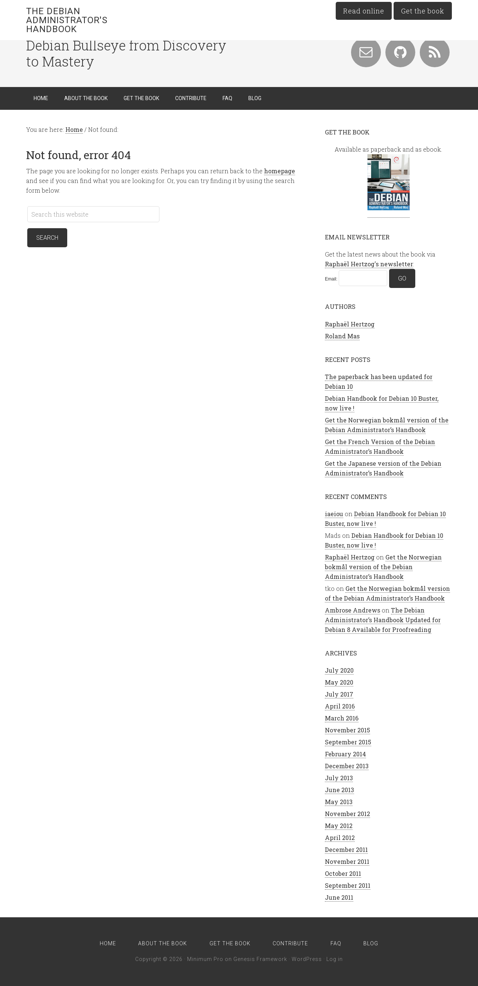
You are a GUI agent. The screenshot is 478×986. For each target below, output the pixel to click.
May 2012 (339, 826)
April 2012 (340, 837)
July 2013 (339, 778)
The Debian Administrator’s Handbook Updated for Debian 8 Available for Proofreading (383, 619)
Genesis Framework (260, 959)
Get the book (422, 10)
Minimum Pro (205, 959)
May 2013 (339, 802)
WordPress (307, 959)
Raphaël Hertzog (350, 324)
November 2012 (347, 814)
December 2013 (347, 766)
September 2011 (347, 885)
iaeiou (334, 514)
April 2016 (340, 706)
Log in (334, 959)
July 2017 (339, 694)
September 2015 (348, 742)
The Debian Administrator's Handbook (67, 20)
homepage (279, 171)
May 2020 (339, 682)
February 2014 (345, 754)
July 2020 (339, 670)
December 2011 (346, 849)
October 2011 (343, 873)
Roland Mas (342, 336)
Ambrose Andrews (352, 610)
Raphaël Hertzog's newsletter (369, 264)
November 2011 (347, 861)
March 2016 (341, 718)
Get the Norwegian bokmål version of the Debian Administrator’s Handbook (383, 566)
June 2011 (339, 897)
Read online (363, 10)
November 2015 (347, 730)
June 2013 (339, 790)
